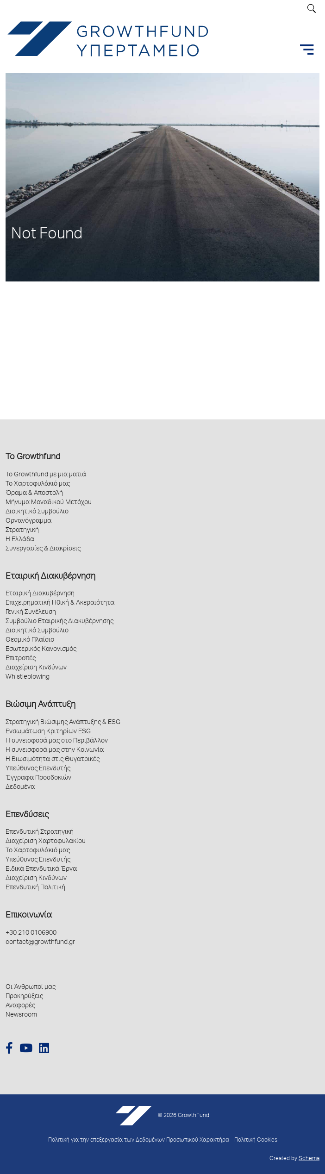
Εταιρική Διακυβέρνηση (50, 577)
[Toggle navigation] (306, 49)
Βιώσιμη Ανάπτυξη (40, 705)
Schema (309, 1159)
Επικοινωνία (29, 916)
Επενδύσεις (27, 815)
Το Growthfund (33, 457)
